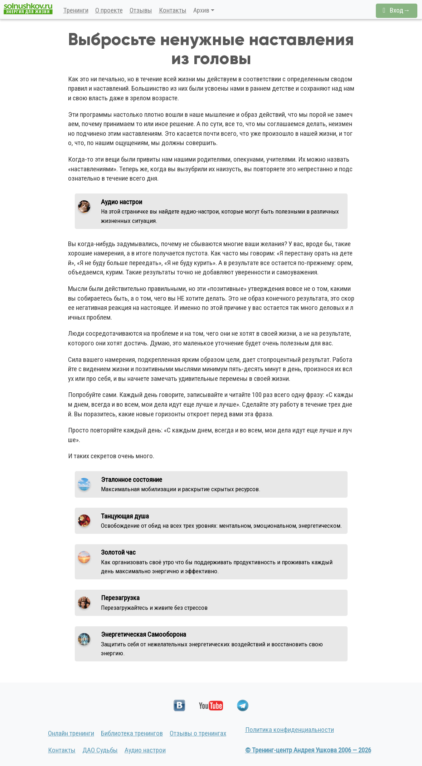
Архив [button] (201, 10)
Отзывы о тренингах (198, 733)
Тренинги (75, 10)
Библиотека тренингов (132, 733)
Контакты (172, 10)
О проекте (109, 10)
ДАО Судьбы (100, 750)
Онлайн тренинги (71, 733)
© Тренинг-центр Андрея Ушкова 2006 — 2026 (308, 750)
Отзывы (141, 10)
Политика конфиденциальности (289, 730)
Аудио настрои (145, 750)
